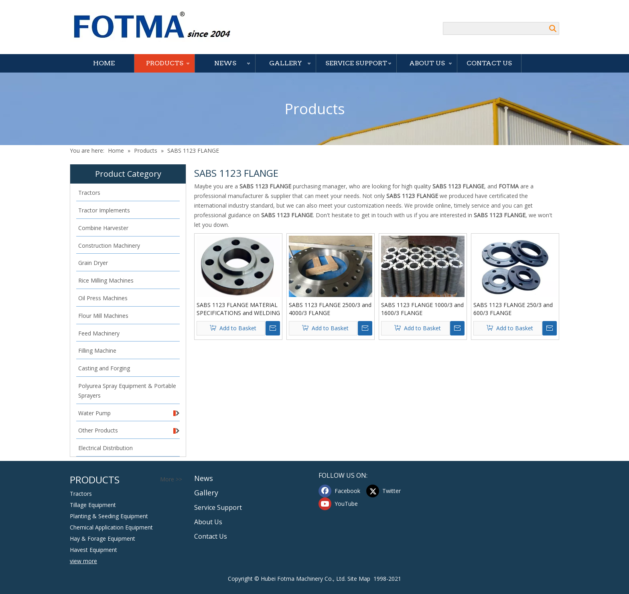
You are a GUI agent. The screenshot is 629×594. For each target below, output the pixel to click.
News (225, 63)
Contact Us (489, 63)
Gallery (285, 63)
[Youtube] (341, 503)
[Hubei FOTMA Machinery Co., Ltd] (156, 26)
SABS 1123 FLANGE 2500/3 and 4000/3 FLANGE (330, 309)
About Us (427, 63)
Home (104, 63)
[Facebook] (341, 491)
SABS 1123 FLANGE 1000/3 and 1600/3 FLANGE (422, 309)
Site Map (358, 578)
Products (164, 63)
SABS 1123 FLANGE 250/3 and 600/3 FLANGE (513, 309)
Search (553, 28)
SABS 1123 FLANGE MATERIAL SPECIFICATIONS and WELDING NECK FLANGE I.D (238, 309)
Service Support (356, 63)
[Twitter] (388, 491)
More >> (171, 479)
